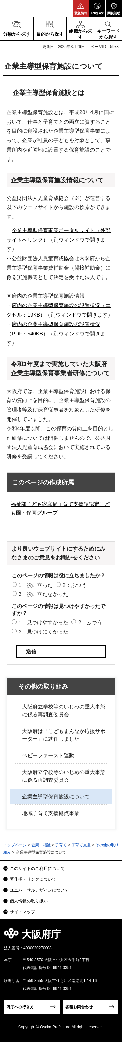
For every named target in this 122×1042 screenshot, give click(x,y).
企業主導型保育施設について (56, 796)
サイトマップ (22, 911)
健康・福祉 (41, 845)
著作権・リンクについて (33, 879)
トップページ (15, 845)
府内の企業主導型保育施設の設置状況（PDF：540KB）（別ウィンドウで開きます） (56, 333)
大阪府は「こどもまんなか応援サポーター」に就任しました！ (63, 735)
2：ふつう (75, 585)
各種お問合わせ (79, 1007)
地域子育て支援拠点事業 (50, 813)
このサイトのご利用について (37, 868)
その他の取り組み (43, 686)
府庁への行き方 (20, 1007)
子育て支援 (81, 845)
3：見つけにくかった (43, 631)
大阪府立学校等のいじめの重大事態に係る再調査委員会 (63, 710)
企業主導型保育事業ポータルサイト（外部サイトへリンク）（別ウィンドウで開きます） (59, 240)
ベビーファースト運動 (48, 755)
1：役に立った (36, 585)
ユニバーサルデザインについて (39, 890)
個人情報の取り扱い (29, 901)
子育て (61, 845)
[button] (81, 8)
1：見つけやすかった (43, 622)
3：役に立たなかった (43, 594)
